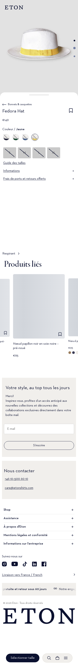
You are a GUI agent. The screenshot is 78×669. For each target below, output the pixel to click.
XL (54, 152)
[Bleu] (6, 137)
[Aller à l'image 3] (74, 56)
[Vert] (16, 137)
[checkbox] (70, 112)
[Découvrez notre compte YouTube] (14, 564)
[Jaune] (35, 137)
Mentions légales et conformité (39, 535)
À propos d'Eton (39, 527)
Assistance (39, 518)
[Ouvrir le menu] (66, 658)
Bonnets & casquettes (20, 104)
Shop (39, 510)
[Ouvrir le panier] (57, 658)
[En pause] (69, 240)
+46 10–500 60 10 (16, 479)
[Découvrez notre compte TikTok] (25, 564)
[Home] (39, 616)
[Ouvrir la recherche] (49, 658)
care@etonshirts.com (19, 488)
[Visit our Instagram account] (4, 564)
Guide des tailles (14, 163)
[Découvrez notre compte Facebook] (44, 564)
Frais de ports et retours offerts (39, 178)
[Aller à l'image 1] (74, 40)
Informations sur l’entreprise (39, 544)
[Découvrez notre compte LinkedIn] (34, 564)
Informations (39, 171)
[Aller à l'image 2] (74, 48)
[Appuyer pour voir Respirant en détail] (39, 233)
